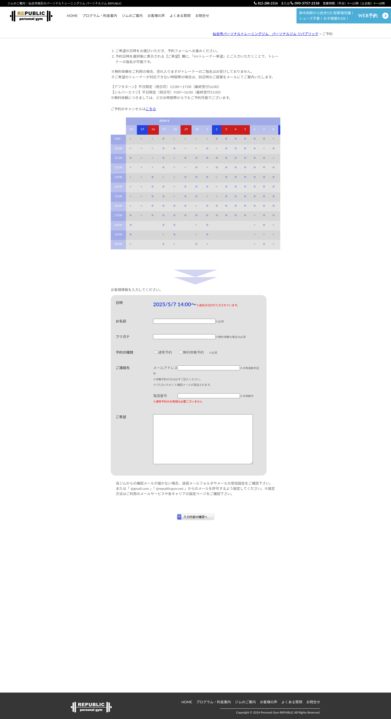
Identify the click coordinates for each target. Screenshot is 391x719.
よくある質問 (180, 18)
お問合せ (202, 18)
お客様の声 (156, 18)
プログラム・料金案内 (99, 18)
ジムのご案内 (132, 18)
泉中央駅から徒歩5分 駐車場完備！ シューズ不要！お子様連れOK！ (338, 18)
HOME (72, 18)
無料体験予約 (191, 487)
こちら (151, 244)
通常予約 (162, 487)
